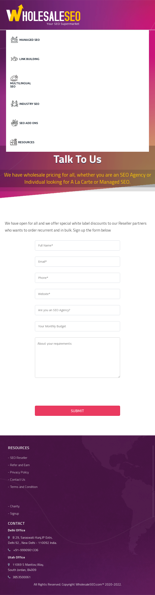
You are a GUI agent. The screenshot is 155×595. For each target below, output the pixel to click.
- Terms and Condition (23, 486)
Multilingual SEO (18, 85)
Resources (26, 142)
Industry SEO (29, 103)
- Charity (14, 506)
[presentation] (65, 393)
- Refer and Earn (19, 464)
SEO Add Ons (28, 123)
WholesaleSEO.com (89, 584)
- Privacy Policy (18, 472)
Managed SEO (29, 39)
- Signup (13, 513)
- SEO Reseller (17, 457)
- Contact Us (16, 479)
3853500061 (22, 577)
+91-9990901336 (25, 550)
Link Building (29, 59)
